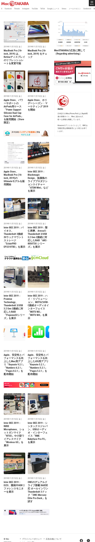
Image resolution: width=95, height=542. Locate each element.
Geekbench (87, 9)
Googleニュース (53, 9)
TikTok (42, 9)
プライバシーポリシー (32, 539)
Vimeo (64, 9)
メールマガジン (75, 9)
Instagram (25, 9)
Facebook (8, 9)
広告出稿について (54, 539)
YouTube (35, 9)
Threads (17, 9)
